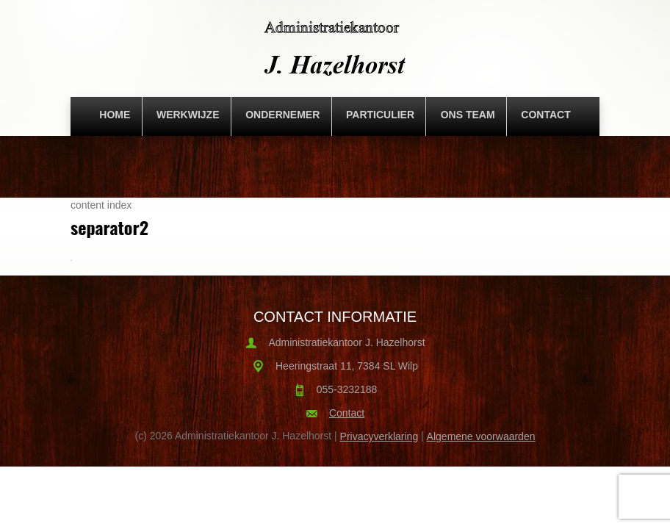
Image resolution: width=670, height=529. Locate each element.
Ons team (468, 114)
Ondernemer (282, 114)
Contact (545, 114)
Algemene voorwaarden (481, 436)
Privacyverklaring (379, 436)
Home (114, 114)
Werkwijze (188, 114)
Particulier (380, 114)
